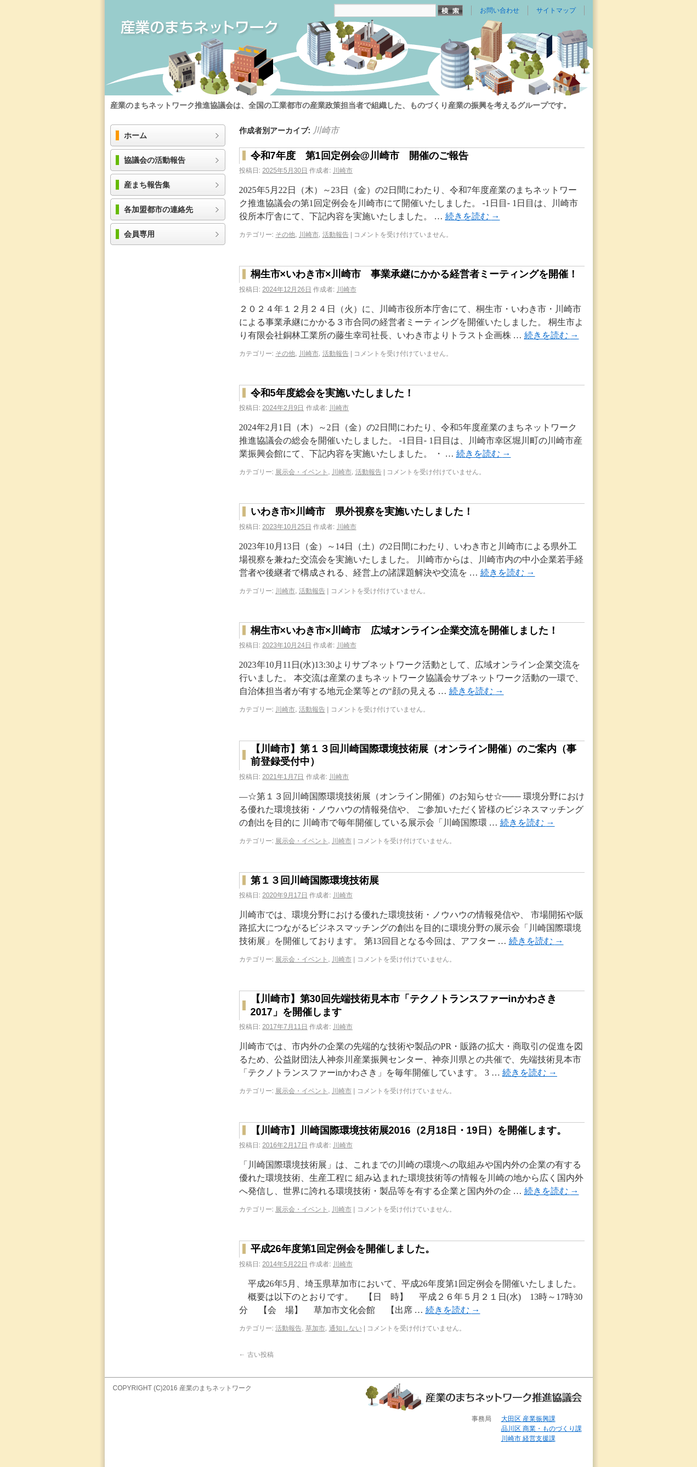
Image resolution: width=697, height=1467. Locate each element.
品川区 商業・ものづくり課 (541, 1428)
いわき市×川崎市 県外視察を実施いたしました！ (362, 511)
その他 (285, 234)
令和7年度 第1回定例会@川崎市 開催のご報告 (360, 155)
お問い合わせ (499, 10)
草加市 (315, 1328)
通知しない (345, 1328)
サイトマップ (556, 10)
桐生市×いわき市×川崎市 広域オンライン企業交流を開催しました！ (404, 630)
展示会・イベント (301, 472)
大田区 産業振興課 (528, 1419)
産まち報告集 (147, 185)
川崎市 (326, 130)
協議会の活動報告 (154, 160)
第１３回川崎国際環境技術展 (315, 880)
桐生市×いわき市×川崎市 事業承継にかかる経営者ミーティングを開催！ (414, 274)
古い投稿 (256, 1354)
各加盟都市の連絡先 (158, 210)
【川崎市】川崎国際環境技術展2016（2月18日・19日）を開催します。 (408, 1130)
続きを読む (472, 216)
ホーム (135, 136)
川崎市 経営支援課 (528, 1438)
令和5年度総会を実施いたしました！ (332, 393)
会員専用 (139, 234)
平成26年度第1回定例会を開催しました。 (343, 1248)
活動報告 (335, 234)
